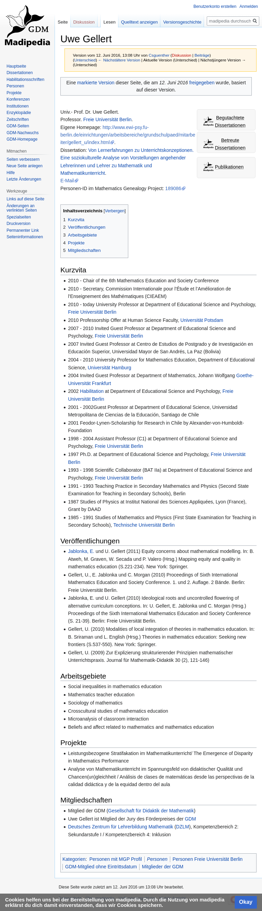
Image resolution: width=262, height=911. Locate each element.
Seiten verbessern (23, 159)
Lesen (109, 22)
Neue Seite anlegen (24, 165)
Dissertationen (19, 72)
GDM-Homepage (22, 139)
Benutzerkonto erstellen (214, 6)
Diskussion (181, 55)
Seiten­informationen (24, 236)
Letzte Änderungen (23, 179)
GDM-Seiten (17, 126)
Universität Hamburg (109, 367)
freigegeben (202, 82)
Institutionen (17, 106)
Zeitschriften (17, 119)
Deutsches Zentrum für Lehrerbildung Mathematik (120, 826)
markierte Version (95, 82)
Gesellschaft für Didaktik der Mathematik (151, 810)
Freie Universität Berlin (107, 119)
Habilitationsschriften (25, 79)
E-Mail (67, 180)
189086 (173, 188)
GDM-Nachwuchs (22, 132)
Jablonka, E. (81, 551)
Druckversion (18, 223)
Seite (63, 22)
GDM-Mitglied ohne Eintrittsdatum (101, 866)
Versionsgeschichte (182, 22)
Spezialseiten (18, 217)
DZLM (182, 826)
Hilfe (10, 172)
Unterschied (85, 60)
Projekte (13, 92)
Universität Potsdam (201, 320)
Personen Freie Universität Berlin (208, 859)
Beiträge (201, 55)
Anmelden (248, 6)
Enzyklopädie (18, 112)
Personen (157, 859)
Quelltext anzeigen (139, 22)
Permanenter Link (22, 230)
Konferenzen (18, 99)
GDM (190, 819)
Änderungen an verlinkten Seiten (21, 208)
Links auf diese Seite (25, 199)
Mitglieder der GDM (162, 866)
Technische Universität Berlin (144, 525)
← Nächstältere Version (119, 60)
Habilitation (91, 391)
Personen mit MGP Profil (115, 859)
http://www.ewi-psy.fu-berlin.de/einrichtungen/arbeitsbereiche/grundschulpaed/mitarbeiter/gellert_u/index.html (127, 135)
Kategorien (74, 859)
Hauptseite (16, 66)
